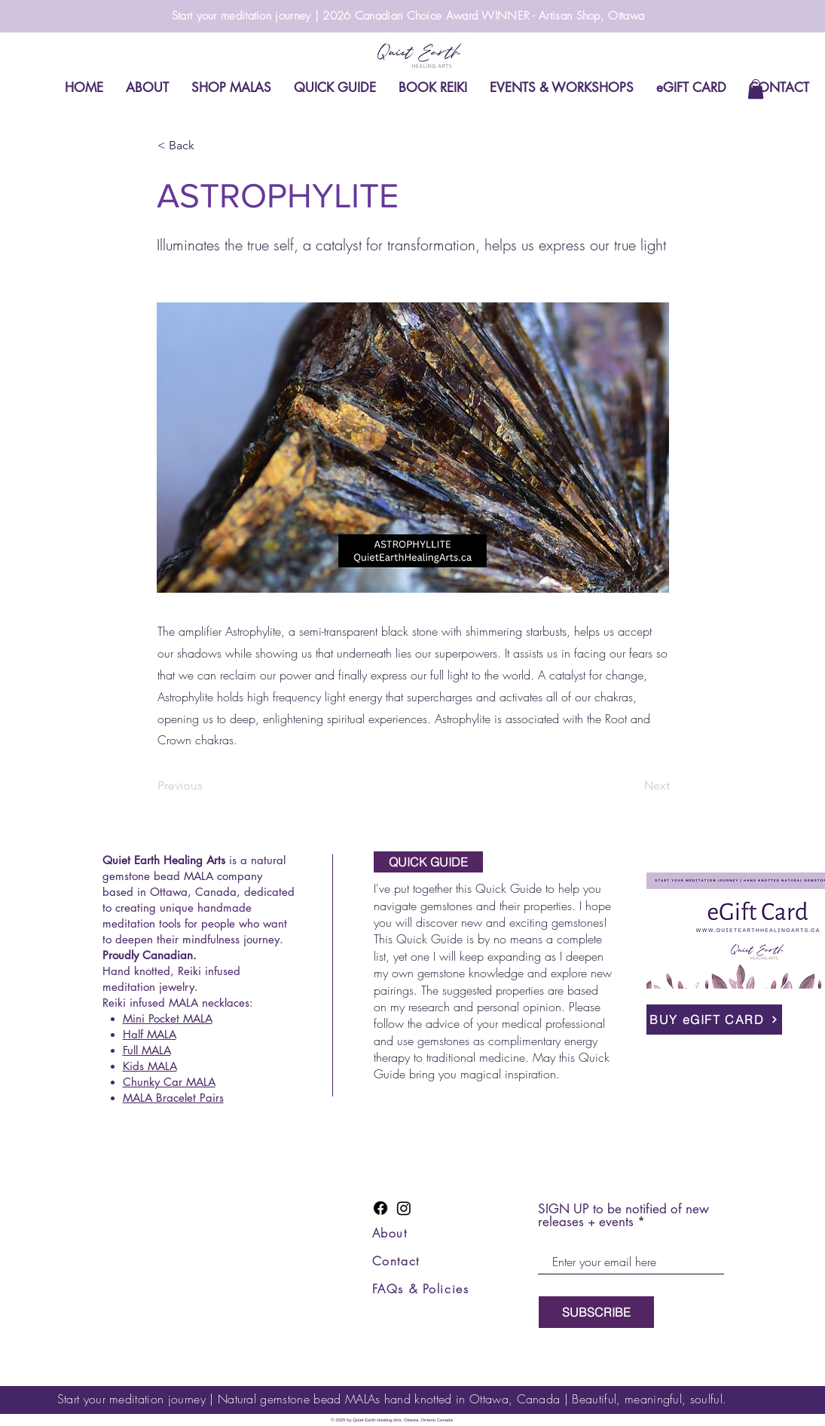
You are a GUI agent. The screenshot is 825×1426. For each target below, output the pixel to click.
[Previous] (207, 786)
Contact (396, 1261)
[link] (755, 89)
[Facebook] (380, 1208)
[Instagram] (404, 1208)
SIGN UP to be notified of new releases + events (623, 1215)
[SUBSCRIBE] (596, 1312)
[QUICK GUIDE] (428, 861)
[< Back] (207, 145)
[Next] (632, 786)
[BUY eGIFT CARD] (714, 1019)
